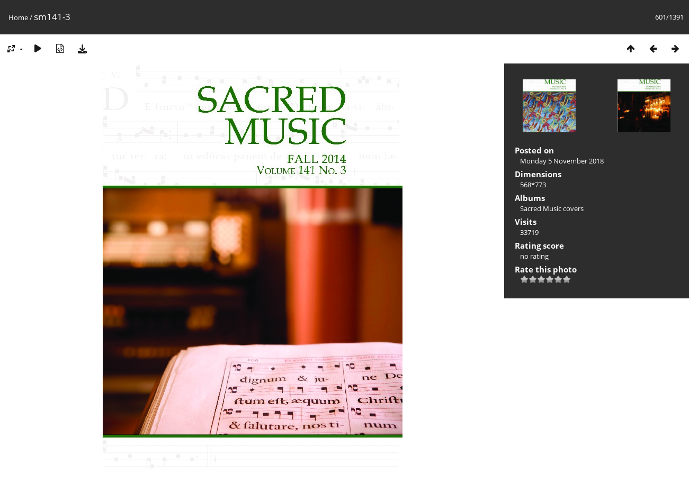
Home (18, 17)
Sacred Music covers (552, 208)
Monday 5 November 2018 (562, 161)
